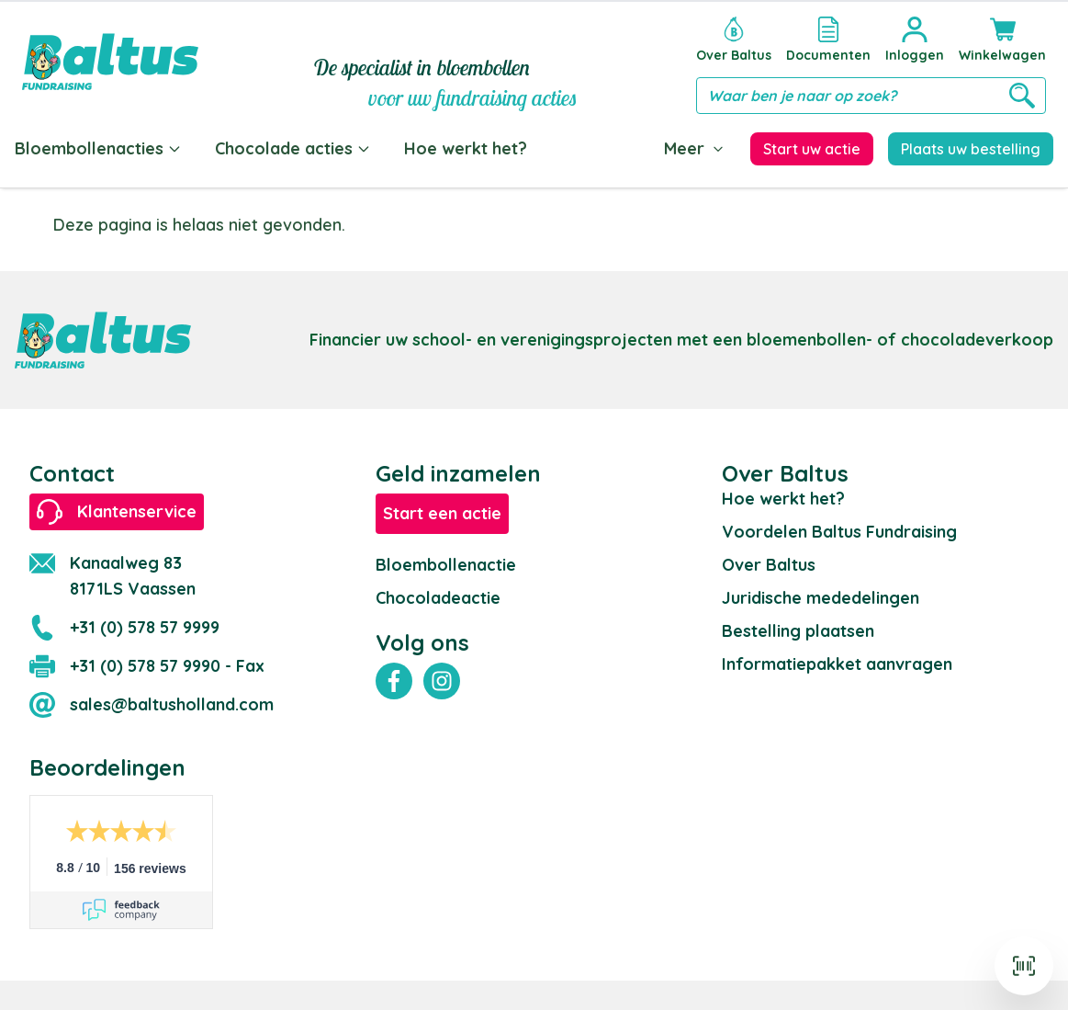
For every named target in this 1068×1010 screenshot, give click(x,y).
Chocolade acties (293, 148)
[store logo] (110, 61)
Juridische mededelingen (820, 597)
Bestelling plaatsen (798, 630)
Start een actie (442, 513)
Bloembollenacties (98, 148)
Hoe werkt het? (465, 148)
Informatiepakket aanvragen (837, 664)
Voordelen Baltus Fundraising (839, 531)
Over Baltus (768, 564)
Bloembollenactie (446, 564)
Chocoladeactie (438, 597)
